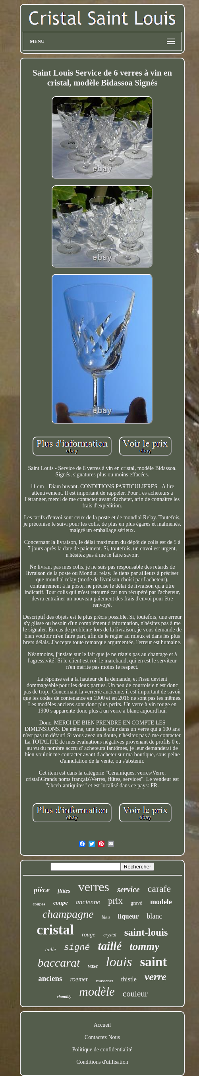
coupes (39, 903)
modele (161, 902)
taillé (110, 946)
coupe (60, 902)
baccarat (59, 962)
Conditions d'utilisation (102, 1062)
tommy (144, 946)
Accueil (102, 1025)
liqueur (128, 916)
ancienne (88, 902)
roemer (79, 979)
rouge (88, 934)
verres (93, 887)
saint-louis (146, 932)
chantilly (64, 996)
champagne (68, 914)
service (128, 889)
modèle (97, 991)
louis (119, 961)
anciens (50, 978)
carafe (159, 889)
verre (155, 977)
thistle (129, 979)
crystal (109, 935)
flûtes (64, 891)
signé (77, 948)
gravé (136, 903)
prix (115, 901)
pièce (42, 890)
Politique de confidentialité (102, 1050)
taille (50, 949)
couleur (135, 993)
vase (93, 966)
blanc (154, 916)
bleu (106, 917)
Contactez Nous (102, 1037)
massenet (104, 980)
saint (153, 962)
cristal (55, 930)
